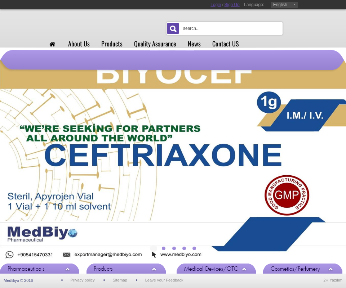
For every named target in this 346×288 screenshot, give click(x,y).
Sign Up (232, 5)
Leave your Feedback (164, 280)
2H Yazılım (332, 280)
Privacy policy (82, 280)
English (280, 4)
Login (215, 5)
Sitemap (120, 280)
